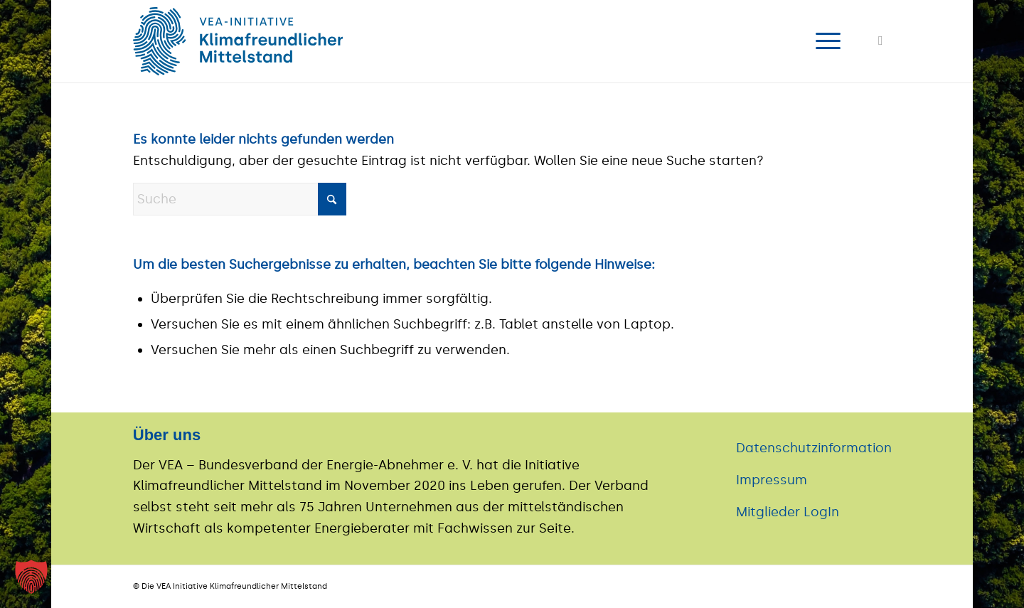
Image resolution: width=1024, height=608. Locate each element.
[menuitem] (823, 41)
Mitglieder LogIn (787, 512)
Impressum (771, 480)
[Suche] (239, 199)
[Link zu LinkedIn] (880, 40)
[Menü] (823, 41)
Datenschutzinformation (814, 448)
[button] (31, 576)
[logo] (238, 41)
